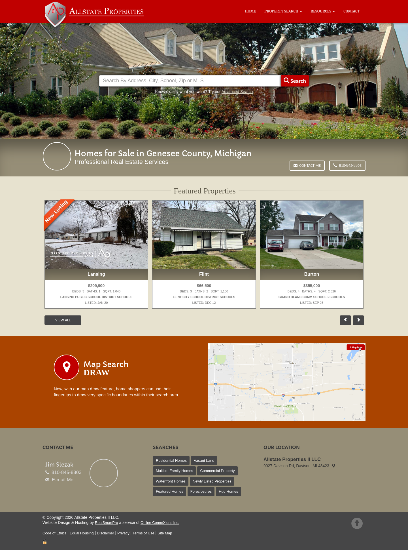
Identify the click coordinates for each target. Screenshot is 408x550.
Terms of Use (143, 533)
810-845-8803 (347, 165)
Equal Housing (82, 533)
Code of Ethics (54, 533)
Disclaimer (105, 533)
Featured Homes (169, 491)
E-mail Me (63, 479)
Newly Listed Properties (212, 481)
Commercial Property (217, 471)
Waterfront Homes (171, 481)
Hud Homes (228, 491)
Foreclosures (201, 491)
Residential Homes (171, 460)
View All (63, 320)
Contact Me (307, 165)
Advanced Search (237, 91)
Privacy (123, 533)
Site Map (165, 533)
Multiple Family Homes (174, 471)
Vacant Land (204, 460)
